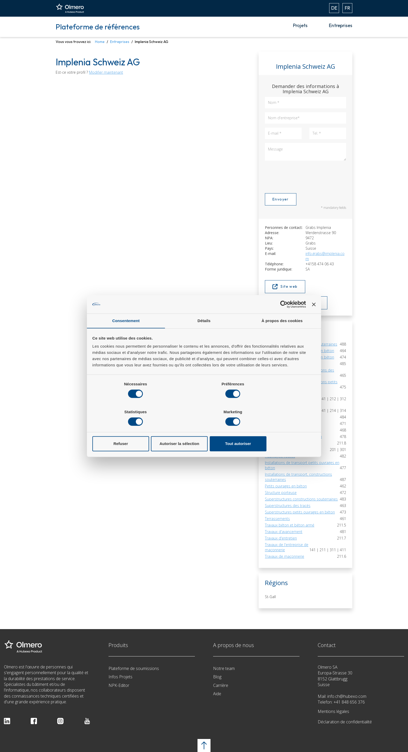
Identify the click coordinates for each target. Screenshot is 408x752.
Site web (285, 286)
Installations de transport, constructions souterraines (298, 477)
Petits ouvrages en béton (286, 486)
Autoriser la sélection (204, 430)
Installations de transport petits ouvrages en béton (302, 465)
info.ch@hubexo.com (346, 696)
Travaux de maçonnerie (284, 556)
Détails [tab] (204, 335)
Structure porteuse (281, 492)
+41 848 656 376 (349, 702)
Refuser (129, 430)
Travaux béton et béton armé (289, 525)
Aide (217, 694)
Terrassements (277, 518)
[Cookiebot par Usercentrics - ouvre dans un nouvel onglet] (282, 318)
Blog (217, 677)
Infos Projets (120, 677)
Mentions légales (333, 711)
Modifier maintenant (106, 72)
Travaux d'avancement (283, 531)
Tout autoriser (279, 430)
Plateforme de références (98, 26)
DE (334, 8)
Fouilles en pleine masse (285, 449)
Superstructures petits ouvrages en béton (300, 512)
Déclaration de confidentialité (345, 722)
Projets (300, 25)
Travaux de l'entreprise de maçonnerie (286, 547)
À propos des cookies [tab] (282, 335)
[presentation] (304, 176)
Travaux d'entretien (281, 538)
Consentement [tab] (125, 335)
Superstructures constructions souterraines (301, 499)
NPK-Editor (119, 685)
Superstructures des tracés (287, 505)
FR (347, 8)
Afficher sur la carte (296, 302)
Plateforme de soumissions (134, 668)
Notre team (224, 668)
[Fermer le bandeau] (313, 318)
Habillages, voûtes (280, 456)
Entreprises (340, 25)
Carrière (220, 685)
